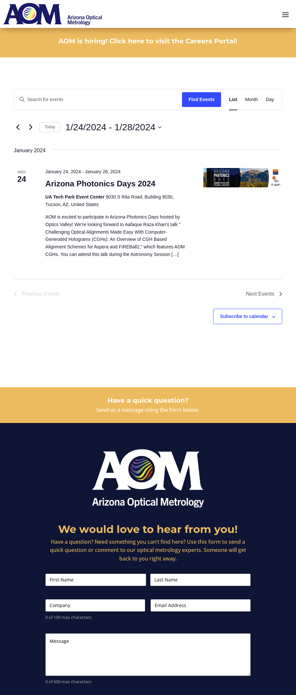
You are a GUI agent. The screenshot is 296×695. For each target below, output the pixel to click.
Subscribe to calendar (244, 316)
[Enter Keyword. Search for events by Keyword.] (98, 99)
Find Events (202, 99)
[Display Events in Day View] (270, 99)
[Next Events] (30, 127)
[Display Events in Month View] (251, 99)
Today (50, 127)
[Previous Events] (18, 127)
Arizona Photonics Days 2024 (100, 183)
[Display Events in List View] (233, 99)
